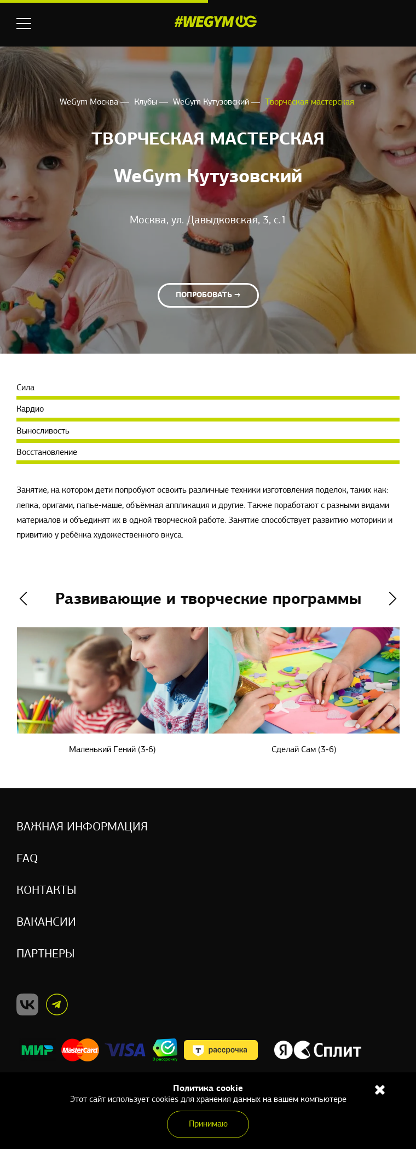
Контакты (46, 891)
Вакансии (46, 922)
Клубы (146, 102)
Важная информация (82, 827)
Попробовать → (208, 295)
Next (393, 598)
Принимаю (208, 1124)
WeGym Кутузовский (212, 102)
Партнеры (45, 954)
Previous (23, 598)
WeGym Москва (90, 102)
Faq (27, 859)
